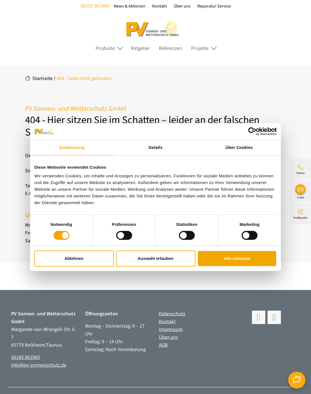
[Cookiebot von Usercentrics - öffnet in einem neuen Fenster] (252, 131)
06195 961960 (95, 6)
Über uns (182, 6)
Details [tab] (155, 147)
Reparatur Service (214, 6)
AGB (163, 345)
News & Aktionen (129, 6)
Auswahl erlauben (155, 258)
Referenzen (170, 48)
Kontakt (159, 6)
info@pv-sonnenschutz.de (38, 365)
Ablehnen (73, 258)
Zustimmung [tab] (72, 147)
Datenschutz (172, 313)
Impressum (171, 329)
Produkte (105, 48)
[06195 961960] (300, 169)
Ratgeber (140, 48)
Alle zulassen (237, 258)
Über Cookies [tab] (239, 147)
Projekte (199, 48)
